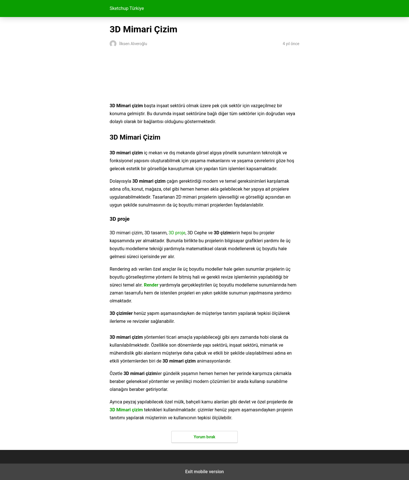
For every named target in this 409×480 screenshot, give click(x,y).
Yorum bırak (204, 437)
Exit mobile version (204, 471)
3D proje (177, 232)
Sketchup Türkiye (127, 8)
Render (151, 285)
